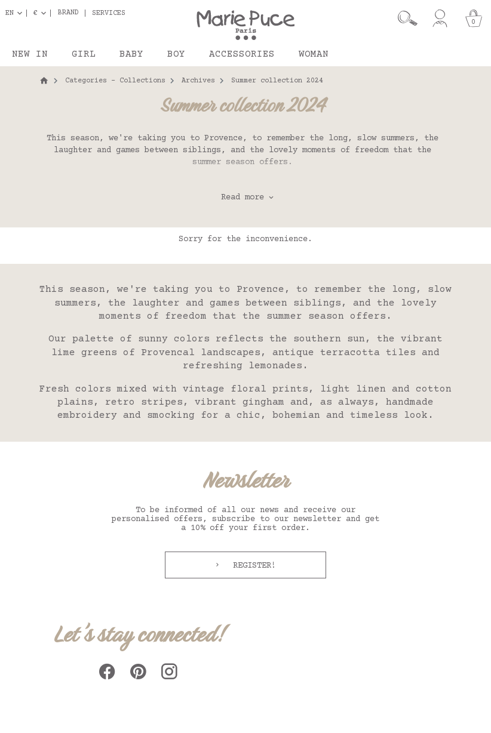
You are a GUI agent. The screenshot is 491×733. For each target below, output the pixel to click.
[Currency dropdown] (42, 13)
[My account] (439, 18)
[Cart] (473, 18)
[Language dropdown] (16, 13)
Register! (252, 566)
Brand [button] (68, 13)
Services (108, 13)
